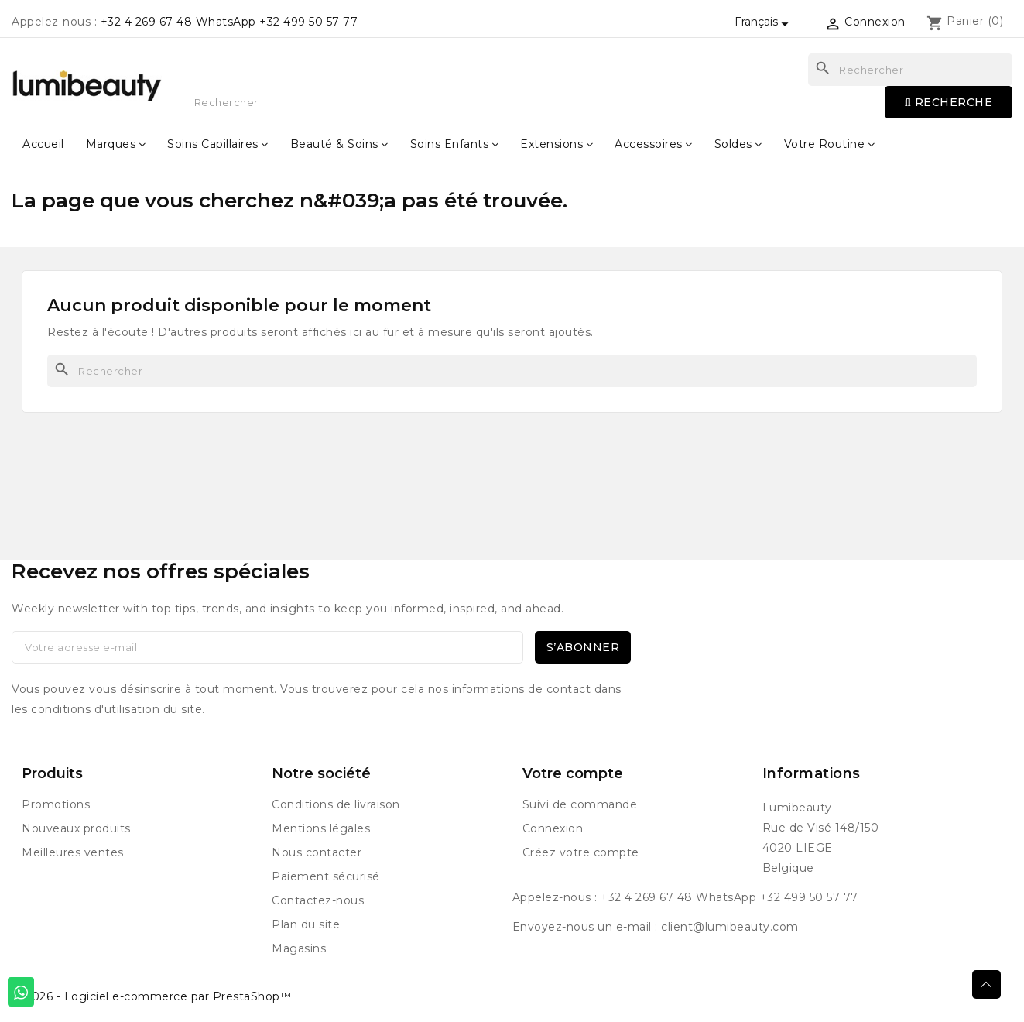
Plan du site (306, 924)
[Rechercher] (512, 371)
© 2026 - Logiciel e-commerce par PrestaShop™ (151, 996)
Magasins (299, 948)
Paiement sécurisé (326, 876)
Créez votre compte (580, 852)
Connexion (553, 828)
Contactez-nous (318, 900)
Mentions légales (321, 828)
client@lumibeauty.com (730, 927)
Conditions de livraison (336, 804)
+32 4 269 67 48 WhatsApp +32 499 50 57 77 (229, 22)
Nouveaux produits (76, 828)
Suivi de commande (580, 804)
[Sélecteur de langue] (764, 22)
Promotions (56, 804)
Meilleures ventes (73, 852)
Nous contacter (316, 852)
